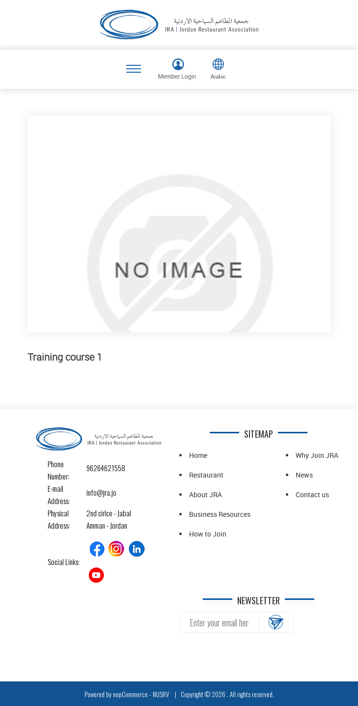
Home (198, 455)
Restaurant (206, 475)
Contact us (312, 494)
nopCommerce (130, 694)
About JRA (205, 494)
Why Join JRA (317, 455)
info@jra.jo (95, 492)
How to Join (207, 533)
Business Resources (219, 514)
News (304, 475)
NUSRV (161, 694)
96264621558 (95, 467)
